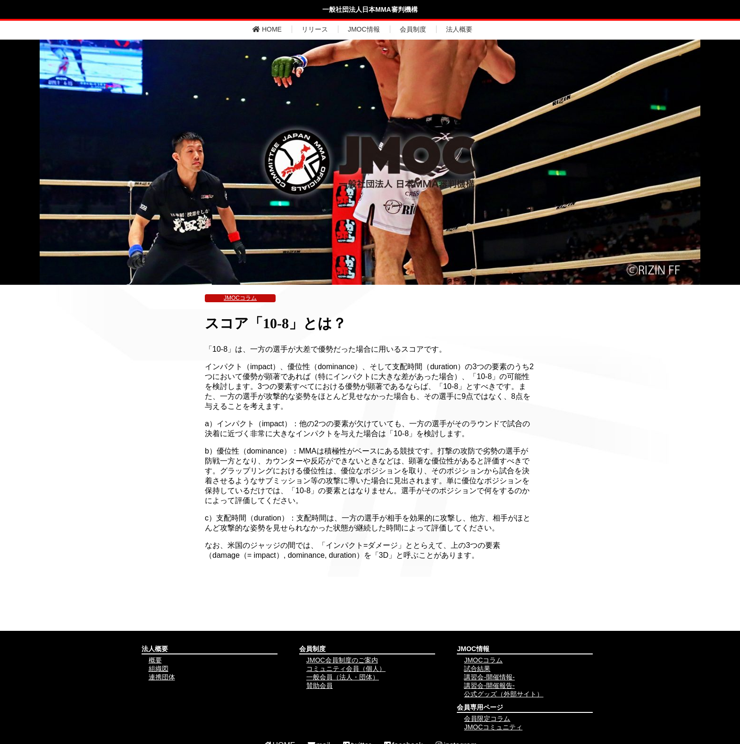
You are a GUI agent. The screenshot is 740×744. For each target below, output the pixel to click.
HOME (267, 29)
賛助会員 (319, 685)
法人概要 (459, 29)
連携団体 (162, 677)
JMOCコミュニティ (493, 727)
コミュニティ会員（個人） (346, 668)
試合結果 (477, 668)
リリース (315, 29)
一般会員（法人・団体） (342, 677)
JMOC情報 (364, 29)
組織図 (158, 668)
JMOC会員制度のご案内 (342, 660)
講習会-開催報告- (489, 685)
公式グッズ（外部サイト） (503, 694)
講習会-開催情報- (489, 677)
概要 (155, 660)
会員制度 (413, 29)
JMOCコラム (240, 298)
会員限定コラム (487, 718)
